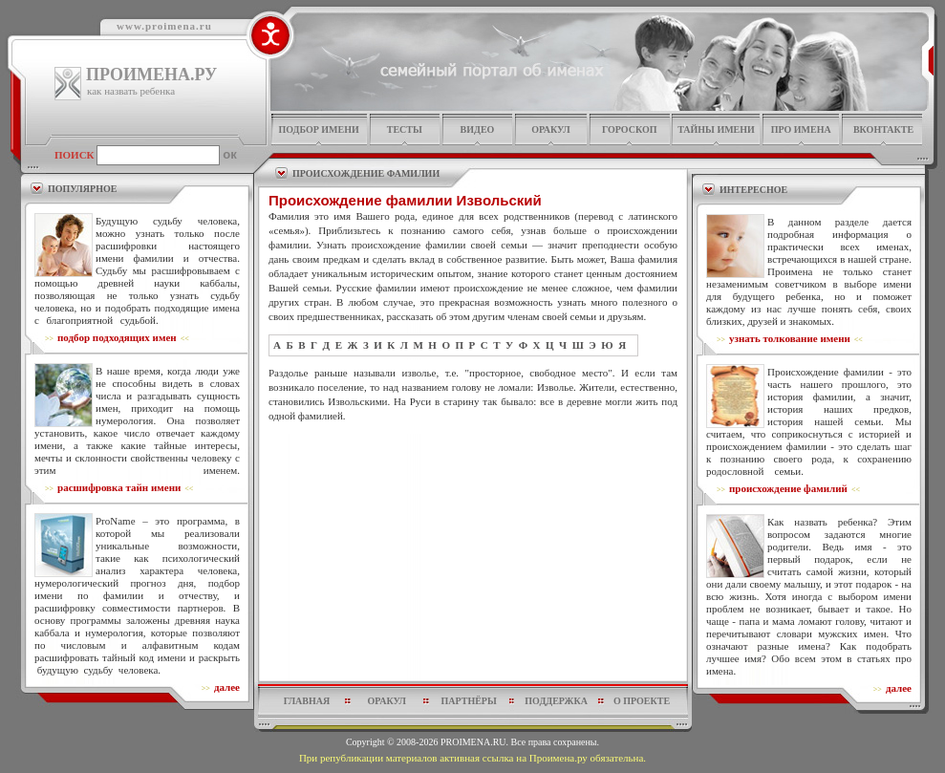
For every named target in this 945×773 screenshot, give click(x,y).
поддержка (556, 701)
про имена (801, 129)
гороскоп (629, 129)
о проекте (641, 701)
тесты (404, 129)
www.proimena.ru (164, 26)
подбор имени (318, 129)
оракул (550, 129)
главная (307, 701)
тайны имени (716, 129)
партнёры (469, 701)
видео (478, 129)
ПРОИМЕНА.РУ (151, 74)
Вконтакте (883, 129)
